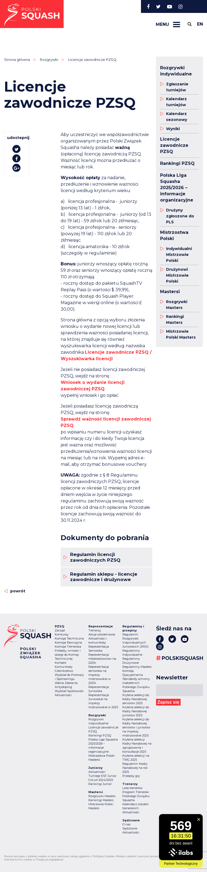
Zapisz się (168, 702)
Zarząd (60, 630)
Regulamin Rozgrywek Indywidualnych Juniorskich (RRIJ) (135, 640)
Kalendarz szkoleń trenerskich (135, 806)
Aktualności (63, 695)
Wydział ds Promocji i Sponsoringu (69, 677)
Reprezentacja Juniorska (98, 689)
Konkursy (61, 634)
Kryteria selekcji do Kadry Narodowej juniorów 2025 (135, 711)
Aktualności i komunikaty (97, 640)
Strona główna (17, 59)
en (200, 24)
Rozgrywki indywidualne (98, 721)
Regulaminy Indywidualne (132, 652)
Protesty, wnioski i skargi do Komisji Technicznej (68, 655)
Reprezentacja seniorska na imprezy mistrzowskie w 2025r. (99, 675)
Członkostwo (64, 671)
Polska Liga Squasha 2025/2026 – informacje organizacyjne (103, 745)
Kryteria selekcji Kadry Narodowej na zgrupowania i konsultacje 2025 (136, 745)
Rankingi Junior (100, 784)
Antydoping (63, 687)
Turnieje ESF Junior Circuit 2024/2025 (102, 778)
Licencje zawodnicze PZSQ (92, 59)
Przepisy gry (131, 776)
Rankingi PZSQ (99, 735)
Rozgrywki (49, 59)
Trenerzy (94, 630)
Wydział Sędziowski (69, 691)
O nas (126, 824)
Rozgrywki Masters (101, 796)
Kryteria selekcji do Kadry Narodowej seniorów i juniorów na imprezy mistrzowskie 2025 (136, 727)
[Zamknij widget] (199, 819)
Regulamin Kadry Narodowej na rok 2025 (135, 768)
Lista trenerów (132, 788)
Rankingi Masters (100, 800)
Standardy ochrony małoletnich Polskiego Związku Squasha (136, 685)
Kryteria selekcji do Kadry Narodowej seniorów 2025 (135, 699)
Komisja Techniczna (69, 638)
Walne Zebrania (66, 683)
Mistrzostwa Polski (101, 756)
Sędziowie (129, 828)
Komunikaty (64, 667)
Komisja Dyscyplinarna (132, 673)
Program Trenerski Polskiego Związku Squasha (136, 796)
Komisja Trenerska (68, 646)
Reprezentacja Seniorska (98, 648)
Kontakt (60, 663)
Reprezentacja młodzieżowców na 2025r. (102, 659)
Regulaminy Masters (136, 667)
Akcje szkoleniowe (101, 634)
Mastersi (94, 760)
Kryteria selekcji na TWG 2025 (135, 758)
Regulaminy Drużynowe (131, 661)
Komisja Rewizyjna (68, 642)
